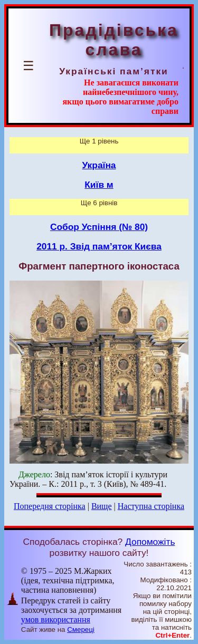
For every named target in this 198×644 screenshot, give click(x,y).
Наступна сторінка (151, 506)
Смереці (81, 629)
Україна (99, 165)
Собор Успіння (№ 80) (99, 227)
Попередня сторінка (50, 506)
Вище (101, 506)
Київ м (98, 184)
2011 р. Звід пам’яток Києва (99, 246)
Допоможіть (150, 541)
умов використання (55, 619)
